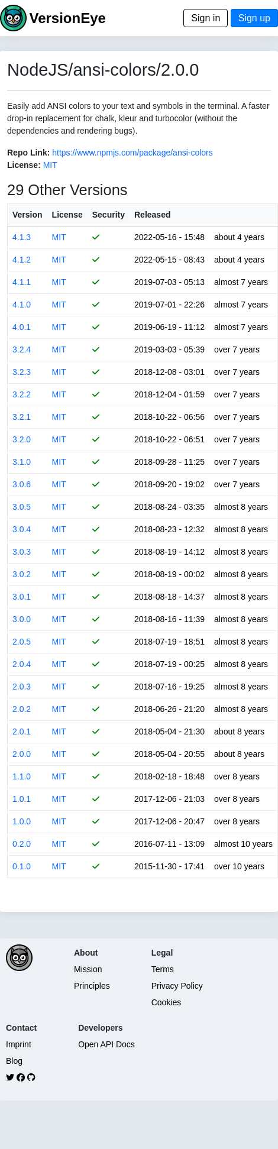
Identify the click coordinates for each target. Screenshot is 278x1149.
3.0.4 (21, 529)
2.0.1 (21, 731)
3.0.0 (21, 619)
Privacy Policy (177, 986)
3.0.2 (21, 574)
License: (24, 165)
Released (152, 214)
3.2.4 (21, 349)
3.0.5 (21, 507)
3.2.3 (21, 372)
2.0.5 (21, 641)
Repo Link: (28, 152)
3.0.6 (21, 484)
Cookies (166, 1002)
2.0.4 (21, 664)
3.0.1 (21, 596)
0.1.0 (21, 866)
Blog (14, 1061)
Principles (92, 986)
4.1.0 (21, 304)
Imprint (18, 1044)
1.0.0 (21, 821)
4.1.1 (21, 282)
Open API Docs (106, 1044)
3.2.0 (21, 439)
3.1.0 (21, 462)
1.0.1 (21, 799)
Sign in (205, 18)
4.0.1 (21, 327)
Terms (162, 969)
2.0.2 (21, 709)
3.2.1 (21, 417)
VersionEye (67, 18)
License (67, 214)
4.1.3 (21, 237)
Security (108, 214)
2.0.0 (21, 754)
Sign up (254, 18)
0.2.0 (21, 844)
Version (27, 214)
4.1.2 (21, 259)
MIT (50, 165)
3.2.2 (21, 394)
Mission (88, 969)
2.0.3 (21, 686)
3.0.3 (21, 551)
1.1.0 (21, 776)
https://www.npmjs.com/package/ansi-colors (132, 152)
